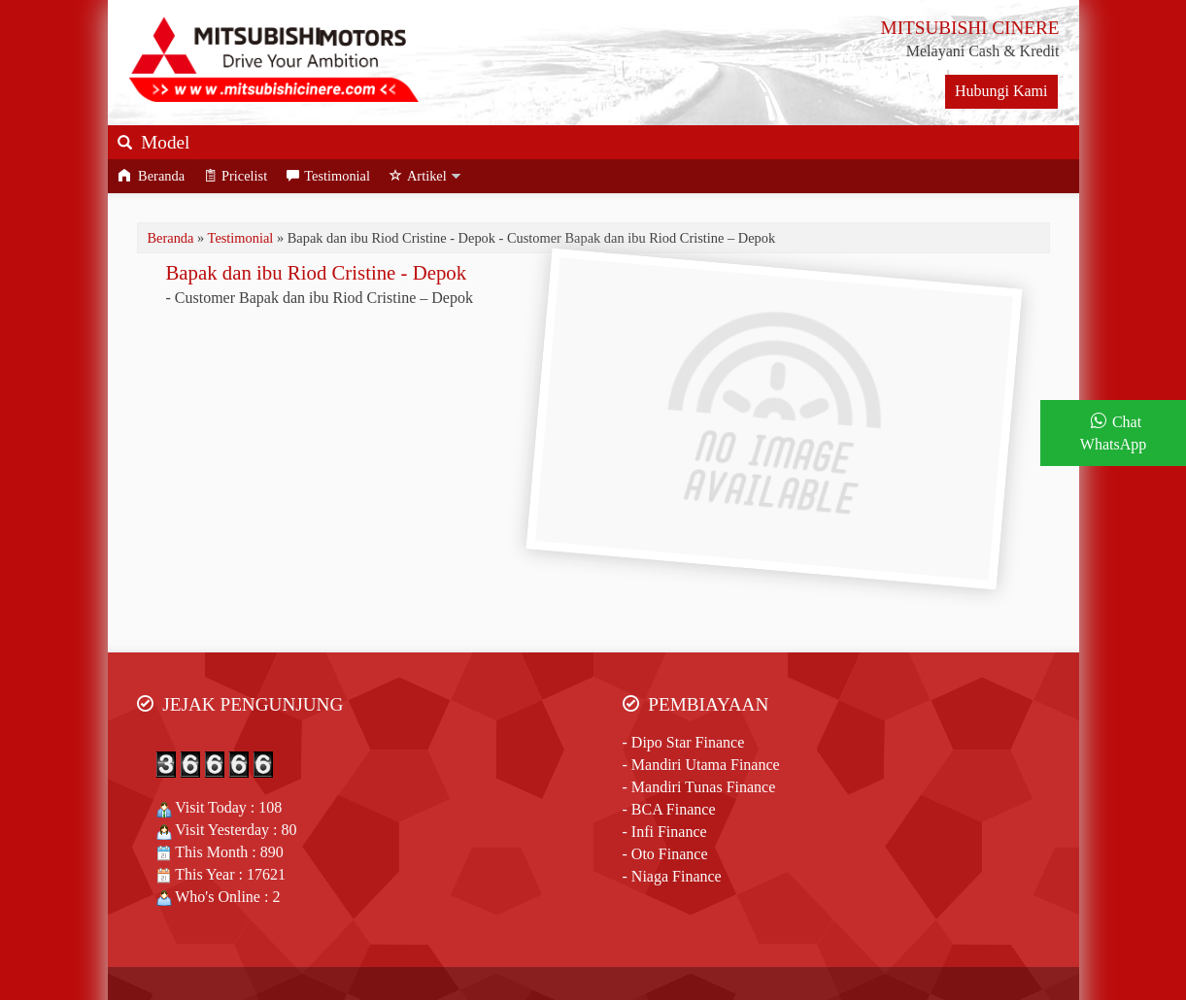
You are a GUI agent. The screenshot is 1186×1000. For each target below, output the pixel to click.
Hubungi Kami (1001, 91)
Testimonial (328, 175)
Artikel (418, 175)
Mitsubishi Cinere (501, 940)
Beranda (152, 175)
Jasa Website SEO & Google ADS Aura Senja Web (593, 962)
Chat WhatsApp (1113, 433)
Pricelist (235, 175)
